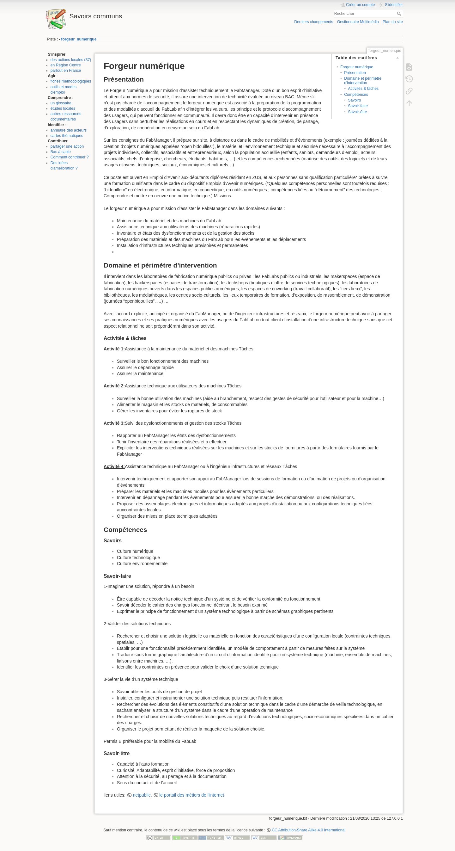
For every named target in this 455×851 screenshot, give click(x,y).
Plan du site (393, 22)
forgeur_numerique (78, 39)
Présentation (355, 73)
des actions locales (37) (71, 60)
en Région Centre (66, 65)
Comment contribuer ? (70, 157)
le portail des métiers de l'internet (191, 795)
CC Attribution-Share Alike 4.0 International (308, 830)
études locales (63, 108)
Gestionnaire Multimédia (358, 22)
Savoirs (354, 100)
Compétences (356, 94)
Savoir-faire (358, 106)
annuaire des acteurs (69, 130)
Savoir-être (357, 112)
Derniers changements (313, 22)
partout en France (66, 70)
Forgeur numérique (356, 67)
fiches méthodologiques (71, 81)
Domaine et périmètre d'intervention (362, 80)
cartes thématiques (67, 135)
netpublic (142, 795)
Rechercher (400, 13)
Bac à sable (61, 152)
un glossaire (61, 103)
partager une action (67, 146)
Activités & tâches (363, 88)
